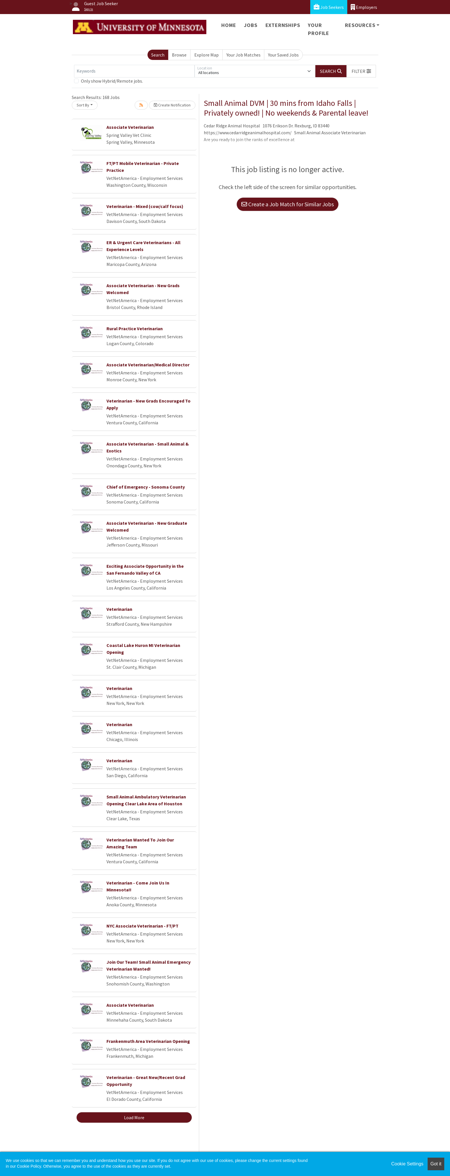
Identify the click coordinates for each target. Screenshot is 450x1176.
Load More (134, 1117)
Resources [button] (360, 25)
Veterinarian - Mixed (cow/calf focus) (144, 206)
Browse (179, 55)
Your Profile (318, 29)
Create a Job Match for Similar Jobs (287, 204)
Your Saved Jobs (283, 55)
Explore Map (206, 55)
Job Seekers (329, 7)
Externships (282, 25)
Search (157, 55)
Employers (364, 7)
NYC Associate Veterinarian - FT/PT (142, 926)
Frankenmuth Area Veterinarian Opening (148, 1041)
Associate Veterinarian (130, 127)
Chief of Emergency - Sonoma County (145, 487)
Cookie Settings (407, 1163)
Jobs (250, 25)
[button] (361, 71)
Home (228, 25)
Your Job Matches (243, 55)
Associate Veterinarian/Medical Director (147, 365)
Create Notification (172, 105)
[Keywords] (134, 71)
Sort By (83, 105)
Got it (435, 1163)
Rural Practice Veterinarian (134, 328)
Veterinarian (119, 609)
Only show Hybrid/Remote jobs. (112, 81)
